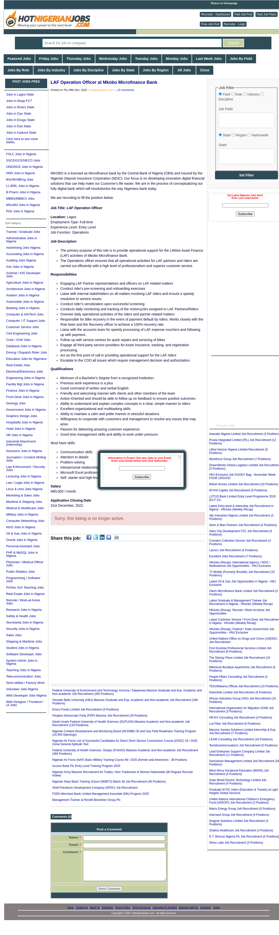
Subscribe (142, 477)
